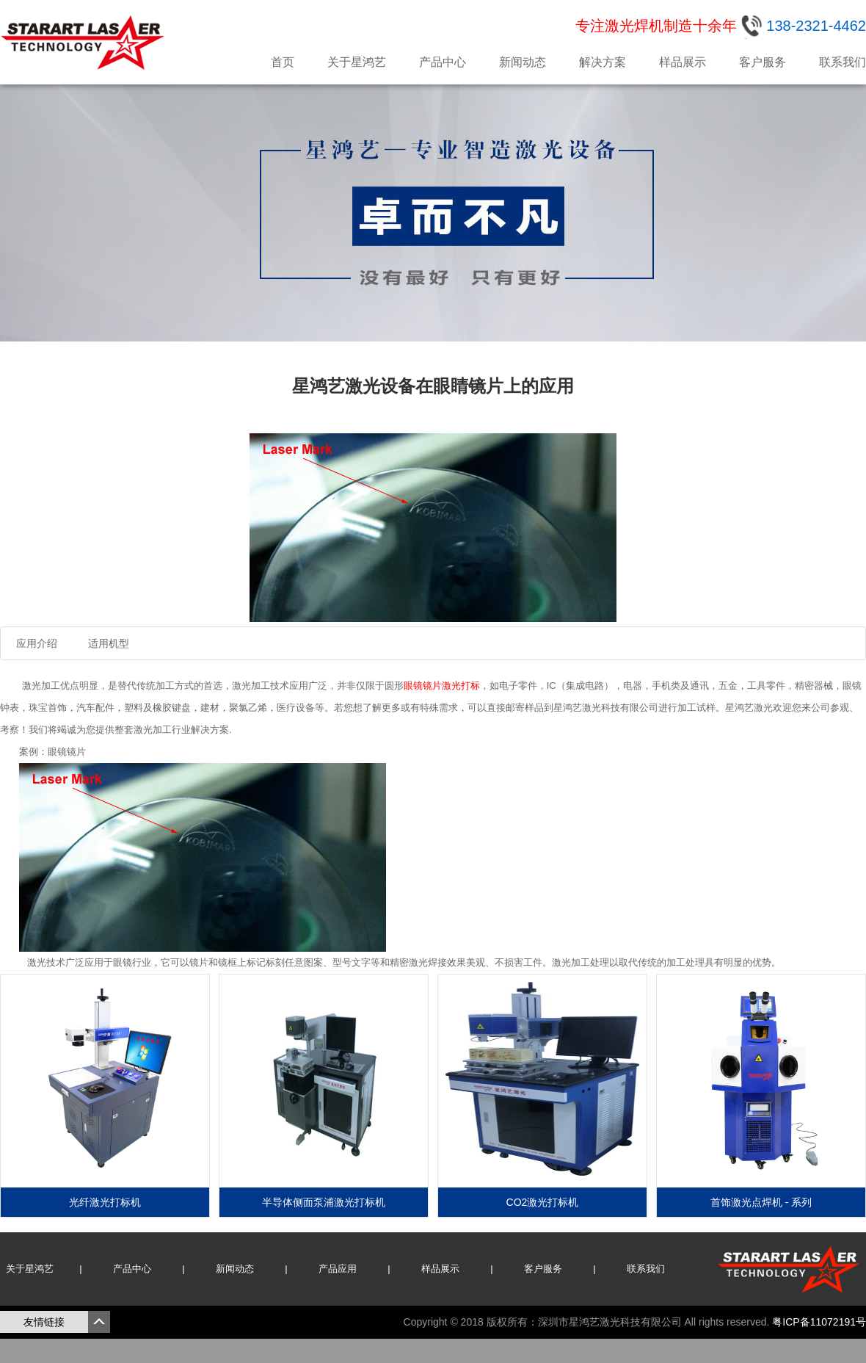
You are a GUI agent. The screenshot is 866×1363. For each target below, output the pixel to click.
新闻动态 (522, 62)
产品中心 (442, 62)
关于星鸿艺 (356, 62)
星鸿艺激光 (84, 42)
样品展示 (682, 62)
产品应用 (338, 1268)
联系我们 (842, 62)
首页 (282, 62)
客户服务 (762, 62)
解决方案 (602, 62)
